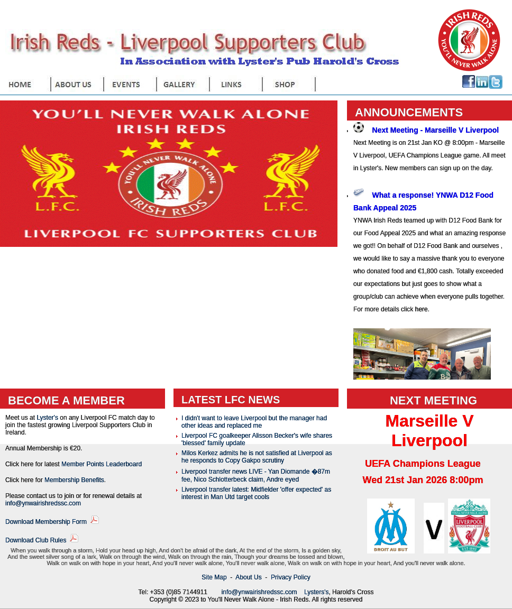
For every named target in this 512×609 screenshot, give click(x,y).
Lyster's (47, 417)
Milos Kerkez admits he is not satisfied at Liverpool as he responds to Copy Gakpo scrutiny (256, 456)
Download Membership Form (46, 521)
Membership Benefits (74, 480)
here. (422, 309)
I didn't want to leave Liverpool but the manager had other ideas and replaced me (254, 421)
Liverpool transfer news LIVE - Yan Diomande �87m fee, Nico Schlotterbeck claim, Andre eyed (255, 475)
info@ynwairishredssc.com (43, 503)
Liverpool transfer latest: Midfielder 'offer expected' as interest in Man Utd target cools (256, 493)
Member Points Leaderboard (101, 464)
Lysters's (316, 592)
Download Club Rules (35, 540)
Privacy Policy (290, 577)
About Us (248, 577)
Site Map (214, 577)
